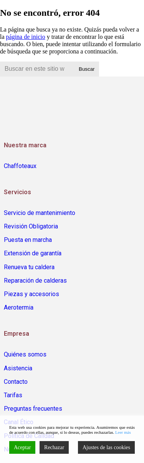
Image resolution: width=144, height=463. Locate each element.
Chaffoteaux (20, 166)
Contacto (16, 381)
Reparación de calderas (35, 280)
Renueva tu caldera (29, 267)
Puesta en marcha (28, 239)
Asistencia (18, 368)
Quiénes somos (25, 354)
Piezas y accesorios (31, 294)
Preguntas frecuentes (33, 408)
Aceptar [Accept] (22, 447)
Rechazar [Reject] (54, 447)
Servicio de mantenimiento (39, 213)
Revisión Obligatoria (31, 226)
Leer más (123, 432)
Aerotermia (18, 307)
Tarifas (13, 395)
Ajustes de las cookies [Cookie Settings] (106, 447)
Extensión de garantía (32, 253)
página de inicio (25, 36)
